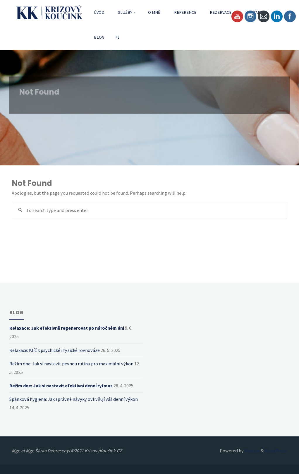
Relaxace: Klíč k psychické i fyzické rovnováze (54, 350)
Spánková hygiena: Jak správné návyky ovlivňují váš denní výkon (73, 399)
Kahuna (252, 451)
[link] (117, 37)
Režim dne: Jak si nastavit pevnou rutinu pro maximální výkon (71, 364)
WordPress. (275, 451)
